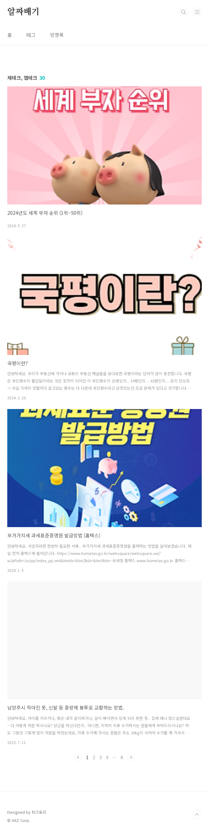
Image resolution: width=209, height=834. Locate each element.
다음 (130, 757)
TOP (197, 815)
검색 (183, 12)
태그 (30, 34)
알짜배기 (23, 12)
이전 (78, 757)
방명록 (57, 34)
